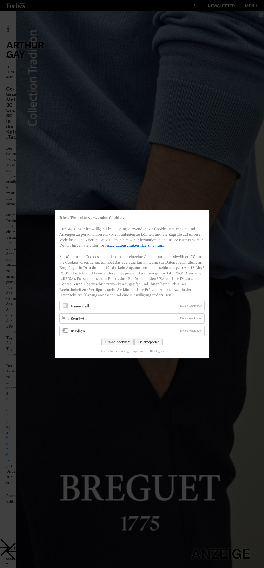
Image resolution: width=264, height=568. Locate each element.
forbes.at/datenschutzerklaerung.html (131, 245)
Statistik (79, 318)
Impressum (138, 351)
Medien (78, 331)
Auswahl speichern (118, 342)
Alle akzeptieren (149, 342)
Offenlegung (156, 351)
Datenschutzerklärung (114, 351)
